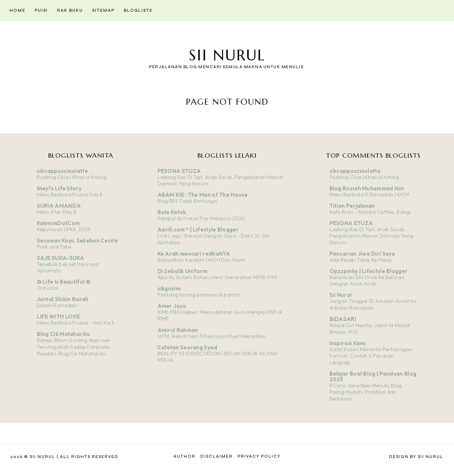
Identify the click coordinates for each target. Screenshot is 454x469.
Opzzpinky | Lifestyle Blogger (369, 271)
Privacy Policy (259, 456)
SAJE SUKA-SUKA (60, 258)
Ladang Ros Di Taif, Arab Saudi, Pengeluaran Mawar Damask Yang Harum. (372, 236)
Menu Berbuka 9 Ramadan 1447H (369, 194)
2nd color (48, 288)
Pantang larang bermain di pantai (198, 294)
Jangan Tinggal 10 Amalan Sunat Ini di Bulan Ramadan (373, 304)
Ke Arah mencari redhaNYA (194, 253)
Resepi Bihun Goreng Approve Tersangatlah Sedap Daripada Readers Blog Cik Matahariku (73, 346)
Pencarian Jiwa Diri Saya (362, 253)
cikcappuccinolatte (62, 171)
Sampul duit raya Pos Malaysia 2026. (202, 218)
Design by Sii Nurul (416, 456)
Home (18, 10)
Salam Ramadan (57, 305)
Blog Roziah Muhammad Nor (367, 188)
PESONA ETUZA (179, 171)
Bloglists (138, 10)
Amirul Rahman (177, 330)
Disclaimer (216, 456)
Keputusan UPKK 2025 (64, 229)
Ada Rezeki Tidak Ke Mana (361, 260)
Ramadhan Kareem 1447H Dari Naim (201, 260)
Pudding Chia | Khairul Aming (71, 177)
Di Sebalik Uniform (182, 271)
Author (184, 456)
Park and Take (54, 247)
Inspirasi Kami (348, 343)
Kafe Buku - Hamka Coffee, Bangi (370, 212)
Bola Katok (171, 212)
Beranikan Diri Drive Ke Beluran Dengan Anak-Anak (367, 280)
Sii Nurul (227, 55)
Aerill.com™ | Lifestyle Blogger (198, 229)
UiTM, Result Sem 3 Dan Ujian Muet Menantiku (211, 336)
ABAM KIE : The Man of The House (202, 194)
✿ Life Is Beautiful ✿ (63, 281)
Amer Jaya (171, 305)
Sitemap (103, 10)
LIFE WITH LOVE (58, 316)
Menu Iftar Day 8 (57, 212)
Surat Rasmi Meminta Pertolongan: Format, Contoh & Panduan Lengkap (372, 356)
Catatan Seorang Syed (187, 347)
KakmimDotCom (58, 223)
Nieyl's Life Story (59, 188)
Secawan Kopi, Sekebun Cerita (77, 240)
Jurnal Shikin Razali (62, 299)
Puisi (41, 10)
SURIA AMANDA (59, 205)
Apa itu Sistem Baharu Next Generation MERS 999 (217, 277)
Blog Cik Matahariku (63, 334)
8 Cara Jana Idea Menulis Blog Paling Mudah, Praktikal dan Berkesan (366, 392)
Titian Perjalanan (352, 205)
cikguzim (169, 288)
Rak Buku (70, 10)
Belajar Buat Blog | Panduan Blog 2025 (373, 376)
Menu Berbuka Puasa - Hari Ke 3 (75, 323)
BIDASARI (343, 319)
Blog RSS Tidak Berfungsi (187, 201)
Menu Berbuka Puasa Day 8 (70, 194)
